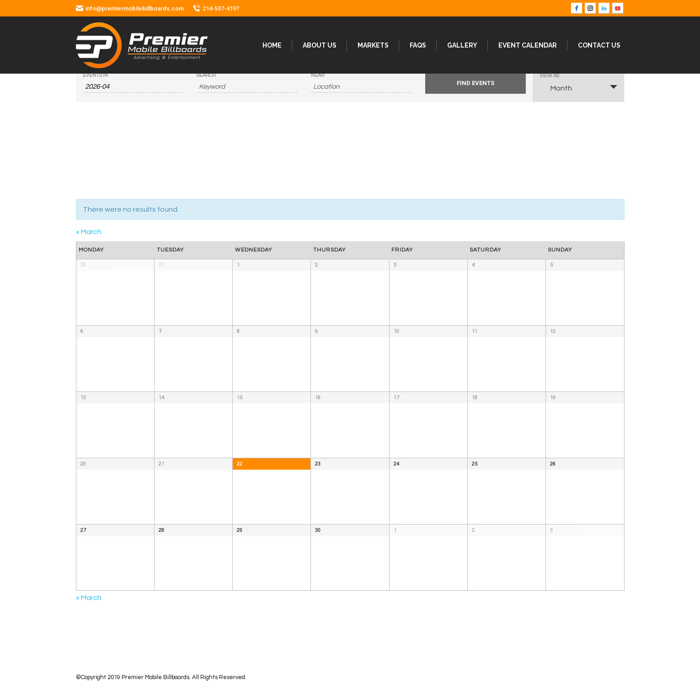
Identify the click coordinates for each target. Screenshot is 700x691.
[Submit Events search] (475, 83)
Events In (95, 75)
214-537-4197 (221, 8)
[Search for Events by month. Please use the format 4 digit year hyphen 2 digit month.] (133, 87)
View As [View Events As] (549, 75)
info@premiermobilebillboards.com (134, 8)
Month (556, 87)
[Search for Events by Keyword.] (247, 87)
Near (317, 75)
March (89, 232)
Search (206, 75)
